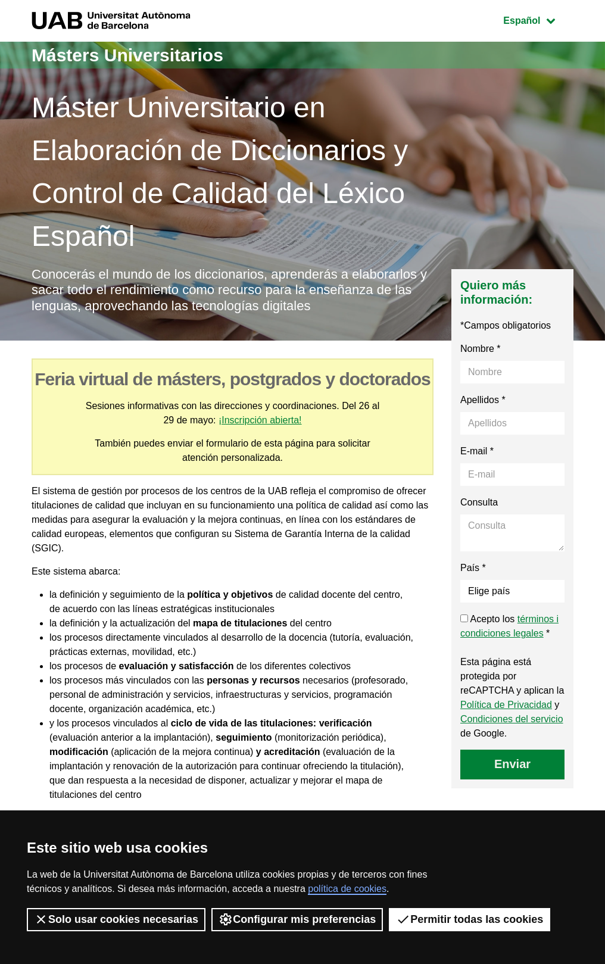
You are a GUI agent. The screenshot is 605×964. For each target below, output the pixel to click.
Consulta (479, 502)
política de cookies (347, 889)
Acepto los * (509, 626)
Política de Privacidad (506, 705)
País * (473, 568)
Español (538, 19)
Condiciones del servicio (511, 719)
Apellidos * (483, 400)
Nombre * (480, 349)
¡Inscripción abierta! (260, 420)
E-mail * (477, 451)
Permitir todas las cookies (469, 919)
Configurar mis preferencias (297, 919)
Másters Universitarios (127, 55)
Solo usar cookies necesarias (116, 919)
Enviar (512, 763)
